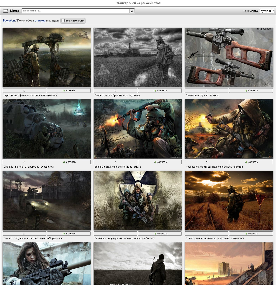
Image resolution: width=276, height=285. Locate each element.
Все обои (9, 20)
